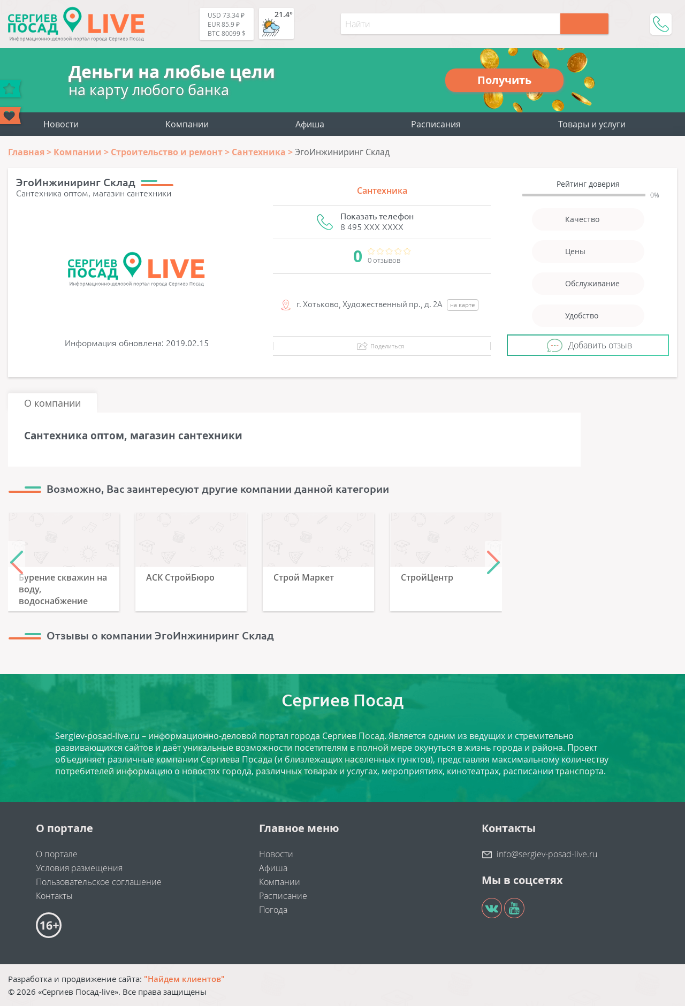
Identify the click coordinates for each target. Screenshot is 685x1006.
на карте (462, 304)
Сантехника (382, 190)
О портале (57, 854)
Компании (187, 124)
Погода (273, 910)
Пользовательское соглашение (99, 882)
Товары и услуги (592, 124)
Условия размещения (79, 868)
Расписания (436, 124)
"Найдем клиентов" (184, 978)
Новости (61, 124)
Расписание (283, 896)
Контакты (54, 896)
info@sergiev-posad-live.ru (547, 854)
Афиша (309, 124)
